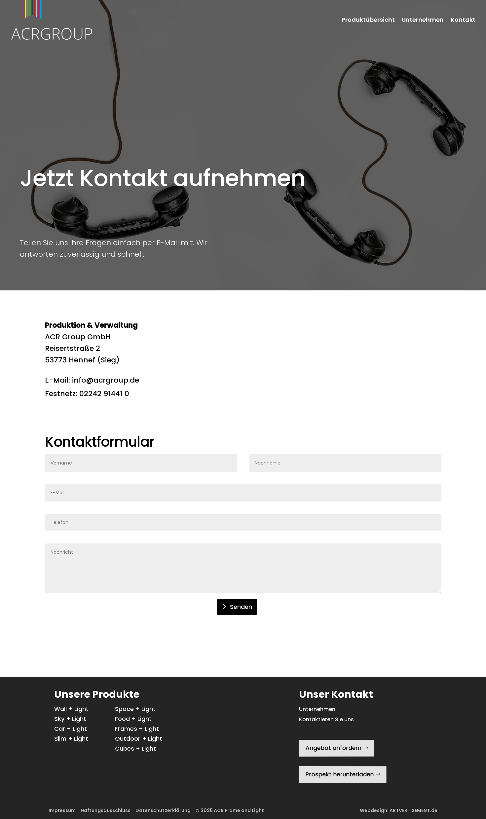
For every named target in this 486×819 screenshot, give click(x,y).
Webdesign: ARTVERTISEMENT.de (398, 810)
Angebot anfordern (332, 748)
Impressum (62, 810)
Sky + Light (70, 720)
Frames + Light (137, 729)
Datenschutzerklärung (163, 810)
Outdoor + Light (138, 739)
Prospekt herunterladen (338, 774)
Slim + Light (71, 739)
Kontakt (463, 20)
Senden (241, 607)
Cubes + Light (135, 749)
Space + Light (135, 710)
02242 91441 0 (104, 394)
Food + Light (133, 720)
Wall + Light (71, 710)
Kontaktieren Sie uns (326, 719)
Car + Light (70, 729)
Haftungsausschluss (106, 810)
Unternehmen (423, 20)
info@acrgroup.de (105, 380)
